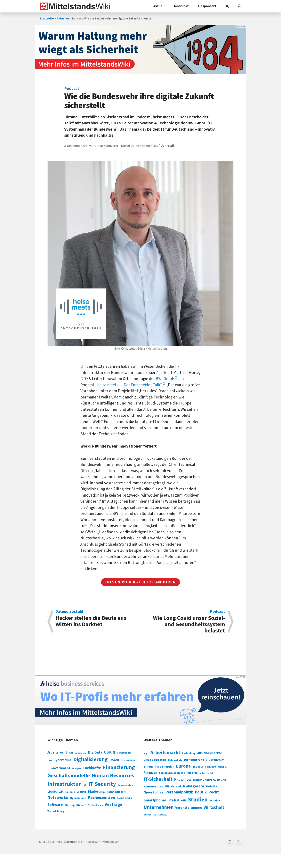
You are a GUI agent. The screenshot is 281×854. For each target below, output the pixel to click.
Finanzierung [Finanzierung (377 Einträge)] (119, 767)
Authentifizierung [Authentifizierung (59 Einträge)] (77, 752)
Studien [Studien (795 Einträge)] (198, 800)
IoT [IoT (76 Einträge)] (85, 785)
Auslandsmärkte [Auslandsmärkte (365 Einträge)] (209, 753)
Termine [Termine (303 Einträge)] (214, 801)
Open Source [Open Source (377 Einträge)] (154, 792)
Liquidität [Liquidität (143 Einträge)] (55, 791)
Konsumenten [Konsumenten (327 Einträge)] (153, 786)
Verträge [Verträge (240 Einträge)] (113, 804)
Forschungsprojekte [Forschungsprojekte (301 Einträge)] (172, 773)
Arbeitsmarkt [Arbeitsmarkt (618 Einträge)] (165, 752)
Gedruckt (181, 6)
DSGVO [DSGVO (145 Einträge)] (115, 760)
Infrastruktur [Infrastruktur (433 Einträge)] (64, 784)
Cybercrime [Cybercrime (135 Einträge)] (62, 760)
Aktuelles (63, 19)
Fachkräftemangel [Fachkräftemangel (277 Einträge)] (216, 767)
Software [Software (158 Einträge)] (55, 804)
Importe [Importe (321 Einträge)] (192, 773)
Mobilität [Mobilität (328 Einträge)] (212, 786)
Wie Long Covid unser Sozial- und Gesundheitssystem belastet (185, 621)
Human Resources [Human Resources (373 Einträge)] (113, 775)
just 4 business (52, 841)
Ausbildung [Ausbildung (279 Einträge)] (189, 753)
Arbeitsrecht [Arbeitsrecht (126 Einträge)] (57, 752)
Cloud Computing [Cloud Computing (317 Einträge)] (155, 760)
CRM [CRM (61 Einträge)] (49, 760)
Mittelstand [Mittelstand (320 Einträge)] (173, 787)
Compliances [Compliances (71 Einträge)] (124, 753)
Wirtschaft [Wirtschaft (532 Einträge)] (214, 807)
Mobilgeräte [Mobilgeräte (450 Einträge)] (193, 786)
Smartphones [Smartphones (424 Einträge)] (155, 800)
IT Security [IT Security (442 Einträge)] (102, 784)
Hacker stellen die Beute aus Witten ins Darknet (95, 618)
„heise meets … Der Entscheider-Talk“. (129, 385)
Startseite (47, 19)
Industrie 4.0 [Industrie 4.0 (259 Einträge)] (206, 773)
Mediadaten (111, 841)
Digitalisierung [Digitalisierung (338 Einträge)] (90, 759)
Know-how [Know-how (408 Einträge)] (182, 779)
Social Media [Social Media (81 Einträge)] (124, 798)
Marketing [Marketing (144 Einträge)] (96, 791)
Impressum (92, 841)
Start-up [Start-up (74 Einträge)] (70, 805)
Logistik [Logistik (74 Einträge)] (81, 792)
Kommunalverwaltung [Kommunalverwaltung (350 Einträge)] (209, 779)
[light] (227, 6)
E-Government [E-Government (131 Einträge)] (58, 768)
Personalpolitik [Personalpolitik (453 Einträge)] (179, 792)
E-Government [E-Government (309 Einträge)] (215, 760)
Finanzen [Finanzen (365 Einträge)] (150, 772)
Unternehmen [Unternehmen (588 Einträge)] (158, 807)
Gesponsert (207, 6)
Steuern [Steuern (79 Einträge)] (81, 805)
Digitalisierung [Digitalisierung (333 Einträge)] (194, 760)
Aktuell (159, 6)
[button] (239, 6)
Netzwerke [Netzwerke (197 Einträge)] (57, 798)
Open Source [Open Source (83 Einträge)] (78, 798)
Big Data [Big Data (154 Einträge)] (95, 752)
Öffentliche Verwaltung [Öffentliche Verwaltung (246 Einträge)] (155, 814)
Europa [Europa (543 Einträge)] (183, 766)
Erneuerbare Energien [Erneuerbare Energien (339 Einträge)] (159, 766)
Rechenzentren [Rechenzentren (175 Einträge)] (101, 797)
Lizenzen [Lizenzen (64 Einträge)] (70, 792)
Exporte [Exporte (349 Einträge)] (198, 766)
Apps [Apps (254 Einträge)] (146, 753)
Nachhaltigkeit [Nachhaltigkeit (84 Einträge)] (116, 792)
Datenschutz (73, 841)
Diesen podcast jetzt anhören (140, 582)
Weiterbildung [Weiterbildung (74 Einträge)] (55, 811)
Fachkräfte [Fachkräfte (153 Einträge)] (92, 768)
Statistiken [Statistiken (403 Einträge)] (177, 800)
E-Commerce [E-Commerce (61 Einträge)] (128, 760)
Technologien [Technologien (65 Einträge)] (95, 805)
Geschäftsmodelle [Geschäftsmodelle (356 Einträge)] (68, 775)
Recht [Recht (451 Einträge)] (213, 792)
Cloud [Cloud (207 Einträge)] (109, 752)
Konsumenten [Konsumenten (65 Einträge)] (125, 785)
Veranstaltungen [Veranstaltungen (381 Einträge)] (188, 807)
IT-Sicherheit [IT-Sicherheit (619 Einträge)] (158, 779)
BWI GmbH (165, 379)
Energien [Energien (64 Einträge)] (77, 768)
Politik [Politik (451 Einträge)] (201, 792)
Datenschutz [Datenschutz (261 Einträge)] (175, 760)
